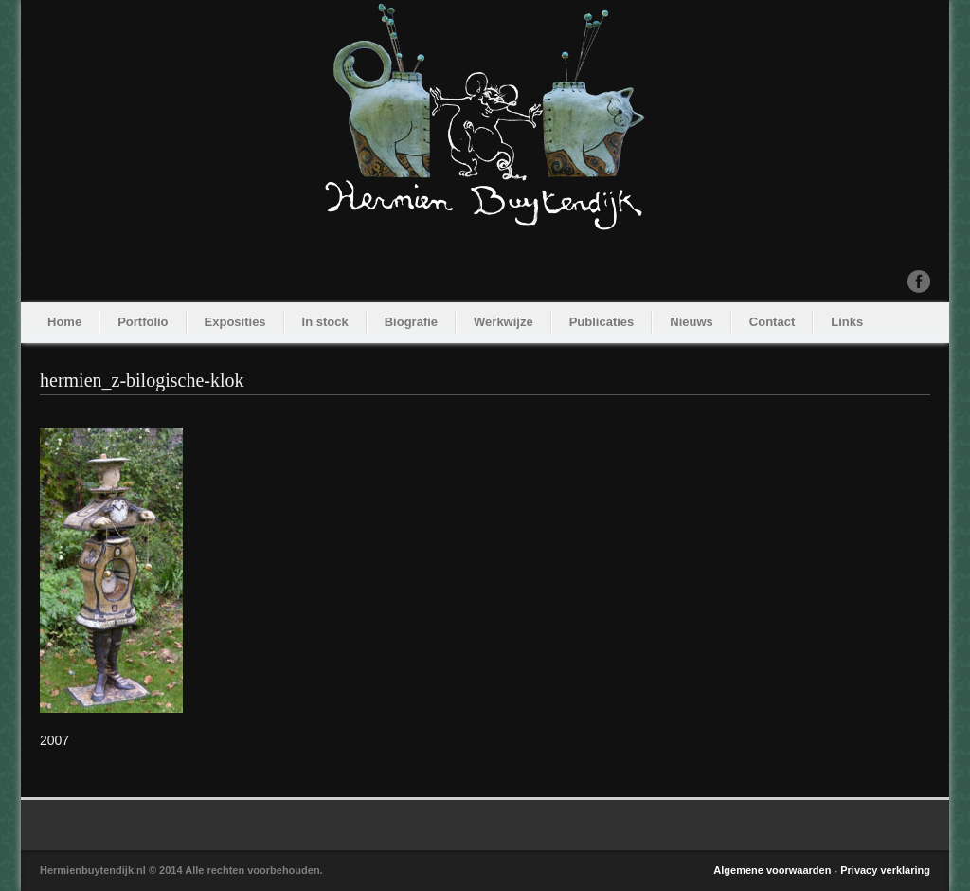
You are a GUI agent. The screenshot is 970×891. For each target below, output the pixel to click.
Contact (772, 322)
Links (847, 322)
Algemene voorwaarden (772, 870)
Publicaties (602, 322)
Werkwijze (503, 322)
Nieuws (691, 322)
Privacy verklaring (885, 870)
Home (64, 322)
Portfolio (142, 322)
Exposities (235, 322)
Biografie (411, 322)
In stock (325, 322)
